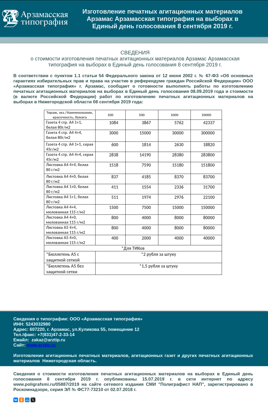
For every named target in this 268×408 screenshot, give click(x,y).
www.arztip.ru (41, 345)
